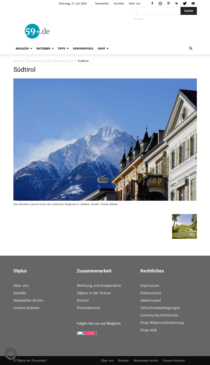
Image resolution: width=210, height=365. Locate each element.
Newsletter (102, 3)
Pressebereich (88, 307)
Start (16, 61)
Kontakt (119, 3)
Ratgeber (45, 48)
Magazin (24, 48)
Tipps (63, 48)
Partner (83, 300)
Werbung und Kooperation (99, 285)
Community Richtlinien (159, 315)
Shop (103, 48)
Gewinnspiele (83, 48)
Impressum (149, 285)
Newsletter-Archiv (28, 300)
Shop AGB (148, 330)
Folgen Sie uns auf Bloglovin (99, 323)
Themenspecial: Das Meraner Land (49, 61)
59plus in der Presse (94, 293)
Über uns (135, 3)
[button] (191, 48)
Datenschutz (150, 293)
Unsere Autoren (26, 307)
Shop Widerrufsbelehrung (162, 322)
